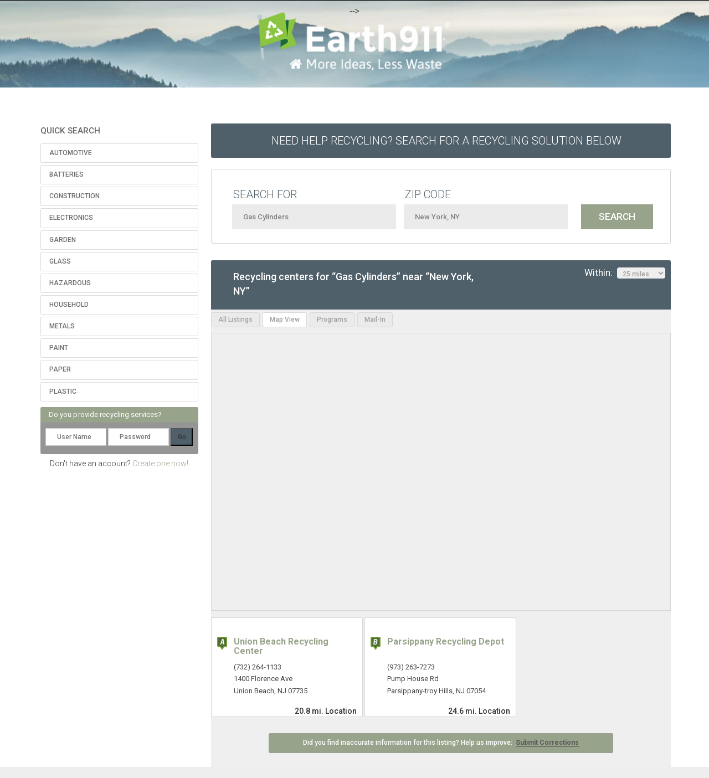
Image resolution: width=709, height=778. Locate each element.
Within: (624, 273)
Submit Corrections (547, 742)
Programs (332, 319)
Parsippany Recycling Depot (445, 641)
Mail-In (375, 319)
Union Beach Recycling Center (281, 646)
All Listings (235, 319)
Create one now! (160, 463)
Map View (285, 319)
